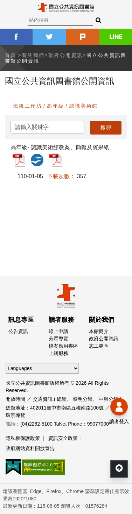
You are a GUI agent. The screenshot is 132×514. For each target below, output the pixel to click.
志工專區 (99, 346)
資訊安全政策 (63, 438)
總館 (62, 399)
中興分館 (108, 399)
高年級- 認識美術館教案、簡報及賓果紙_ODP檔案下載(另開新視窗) (37, 160)
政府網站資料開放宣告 (30, 448)
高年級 (55, 106)
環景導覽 (15, 415)
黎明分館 (82, 399)
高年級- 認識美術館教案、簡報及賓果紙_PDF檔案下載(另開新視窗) (19, 160)
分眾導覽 (58, 338)
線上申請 (58, 331)
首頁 (10, 55)
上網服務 (58, 353)
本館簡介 (99, 331)
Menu (10, 10)
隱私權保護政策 (23, 438)
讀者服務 (61, 319)
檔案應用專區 (63, 346)
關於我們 (33, 55)
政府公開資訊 (65, 55)
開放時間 (15, 399)
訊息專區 (21, 319)
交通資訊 (43, 399)
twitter (49, 37)
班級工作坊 (27, 106)
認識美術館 (83, 106)
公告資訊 (18, 331)
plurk (82, 37)
